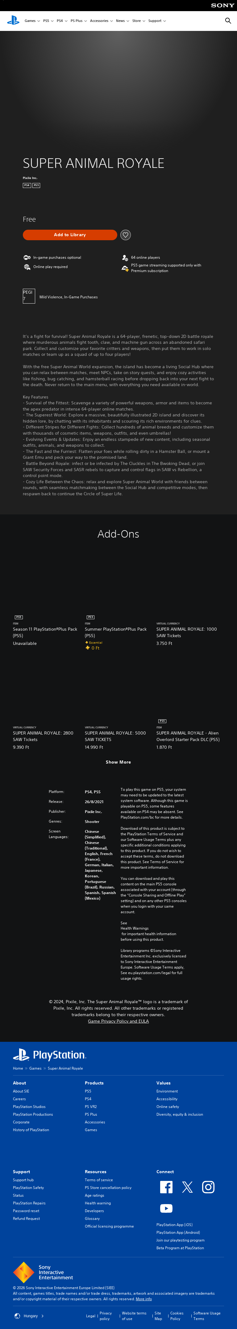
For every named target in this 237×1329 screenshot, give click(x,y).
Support (154, 21)
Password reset (26, 1210)
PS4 (60, 21)
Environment (167, 1091)
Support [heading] (21, 1171)
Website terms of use (134, 1315)
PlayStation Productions (33, 1114)
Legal (90, 1315)
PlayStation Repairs (29, 1203)
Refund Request (26, 1218)
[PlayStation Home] (13, 21)
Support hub (23, 1179)
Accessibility (166, 1098)
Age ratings (94, 1195)
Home (18, 1068)
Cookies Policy (177, 1315)
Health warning (98, 1203)
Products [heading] (94, 1083)
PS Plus (76, 21)
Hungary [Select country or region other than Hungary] (29, 1316)
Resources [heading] (95, 1171)
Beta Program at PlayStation (180, 1247)
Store (136, 21)
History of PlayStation (31, 1129)
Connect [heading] (165, 1171)
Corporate (21, 1122)
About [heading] (19, 1083)
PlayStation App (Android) (178, 1232)
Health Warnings (135, 928)
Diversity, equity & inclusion (179, 1114)
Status (18, 1195)
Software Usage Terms (207, 1315)
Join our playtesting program (180, 1240)
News (120, 21)
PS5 (46, 21)
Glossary (92, 1218)
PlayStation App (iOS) (174, 1224)
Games (30, 21)
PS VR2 (91, 1106)
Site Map (158, 1315)
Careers (19, 1098)
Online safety (167, 1106)
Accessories (99, 21)
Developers (94, 1210)
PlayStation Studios (29, 1106)
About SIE (21, 1091)
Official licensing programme (109, 1226)
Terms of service (99, 1179)
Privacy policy (106, 1315)
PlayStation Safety (28, 1187)
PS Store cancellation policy (108, 1187)
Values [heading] (163, 1083)
